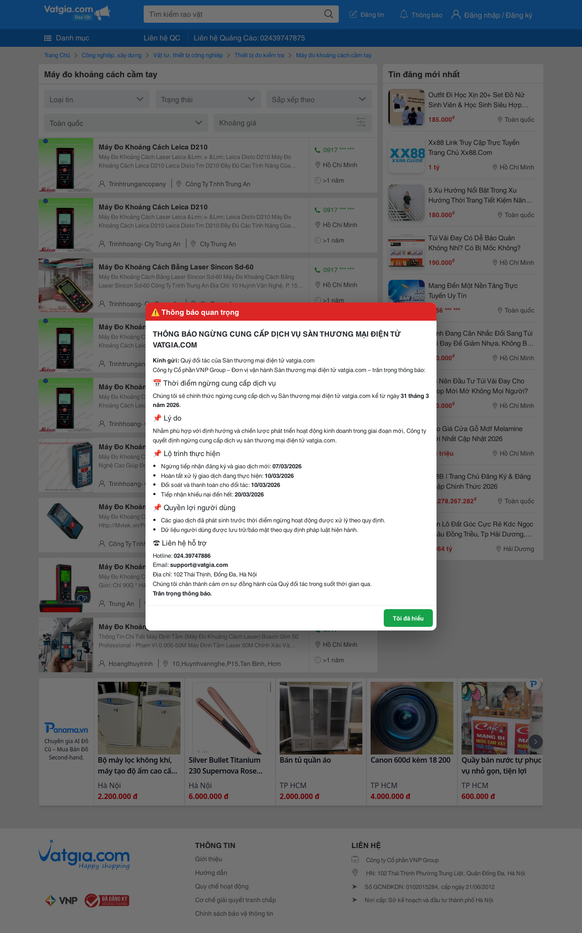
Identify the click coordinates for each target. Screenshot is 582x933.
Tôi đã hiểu (408, 618)
